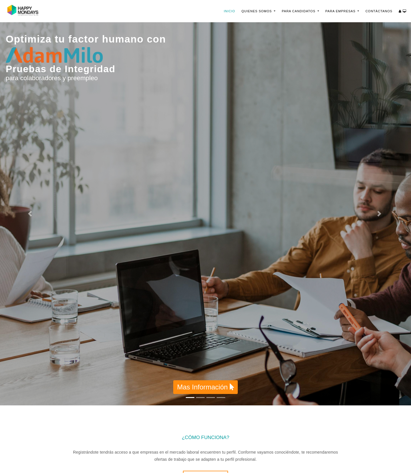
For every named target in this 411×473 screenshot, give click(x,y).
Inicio (231, 11)
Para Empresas (341, 11)
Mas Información (205, 387)
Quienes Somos (257, 11)
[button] (31, 213)
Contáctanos (378, 11)
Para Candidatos (299, 11)
